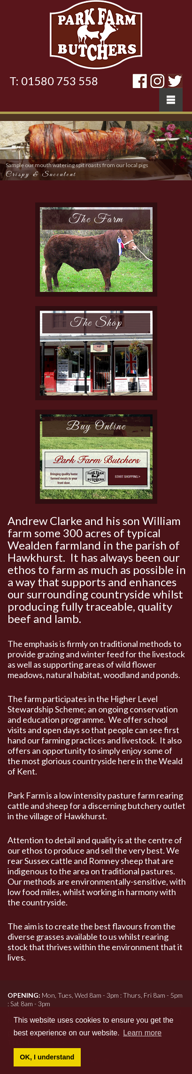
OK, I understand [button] (47, 1057)
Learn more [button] (142, 1033)
